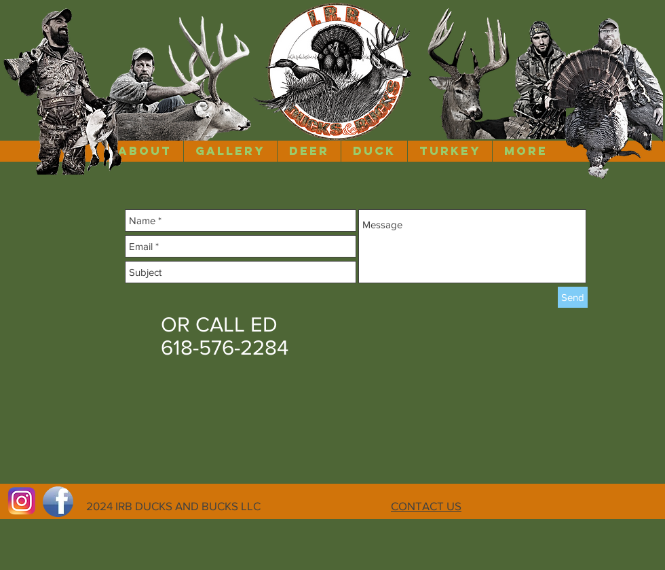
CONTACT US (426, 505)
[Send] (573, 297)
